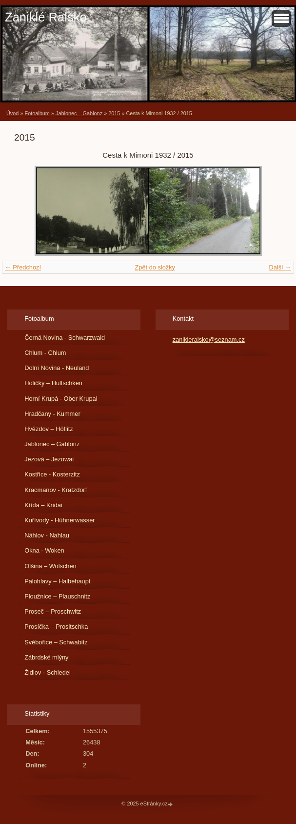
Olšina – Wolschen (50, 566)
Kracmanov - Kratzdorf (55, 490)
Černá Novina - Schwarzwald (64, 337)
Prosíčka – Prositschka (56, 626)
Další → (280, 267)
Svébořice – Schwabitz (55, 642)
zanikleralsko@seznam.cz (209, 339)
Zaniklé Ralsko (46, 17)
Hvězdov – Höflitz (48, 429)
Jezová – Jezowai (49, 459)
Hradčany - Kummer (52, 413)
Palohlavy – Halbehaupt (57, 581)
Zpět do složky (155, 267)
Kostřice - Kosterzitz (52, 474)
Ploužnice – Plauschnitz (57, 596)
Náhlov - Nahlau (46, 535)
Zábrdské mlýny (46, 657)
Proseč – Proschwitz (52, 611)
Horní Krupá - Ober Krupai (60, 398)
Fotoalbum (36, 113)
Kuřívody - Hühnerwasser (59, 520)
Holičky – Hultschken (53, 383)
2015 (114, 113)
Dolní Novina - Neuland (56, 367)
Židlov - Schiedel (47, 672)
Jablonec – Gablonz (79, 113)
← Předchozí (23, 267)
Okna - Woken (44, 550)
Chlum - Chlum (45, 352)
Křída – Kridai (43, 505)
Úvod (12, 113)
